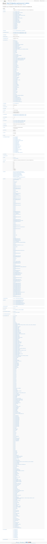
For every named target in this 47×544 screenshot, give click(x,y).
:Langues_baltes (16, 72)
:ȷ (14, 318)
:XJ (14, 512)
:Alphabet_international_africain (17, 337)
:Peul (14, 482)
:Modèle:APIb (15, 151)
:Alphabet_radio (16, 46)
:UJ (14, 509)
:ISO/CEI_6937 (16, 416)
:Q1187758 (15, 24)
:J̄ (14, 443)
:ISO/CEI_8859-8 (16, 425)
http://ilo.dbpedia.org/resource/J (17, 228)
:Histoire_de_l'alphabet (16, 412)
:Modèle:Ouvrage (16, 141)
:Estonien (15, 62)
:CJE (14, 377)
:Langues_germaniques (17, 73)
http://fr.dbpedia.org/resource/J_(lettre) (18, 3)
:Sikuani (15, 494)
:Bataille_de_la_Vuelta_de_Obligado (18, 309)
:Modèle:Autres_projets (16, 139)
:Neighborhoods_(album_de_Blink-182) (18, 470)
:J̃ (14, 442)
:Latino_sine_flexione (16, 460)
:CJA (14, 373)
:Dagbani (15, 396)
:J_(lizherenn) (15, 194)
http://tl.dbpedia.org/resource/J (16, 268)
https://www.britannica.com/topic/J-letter (17, 175)
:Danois (15, 397)
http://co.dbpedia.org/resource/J (17, 288)
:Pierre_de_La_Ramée (16, 484)
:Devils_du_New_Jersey (17, 398)
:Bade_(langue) (16, 363)
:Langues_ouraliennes (16, 74)
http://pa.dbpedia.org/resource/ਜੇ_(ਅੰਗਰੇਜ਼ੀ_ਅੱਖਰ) (18, 250)
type (4, 135)
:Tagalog (15, 499)
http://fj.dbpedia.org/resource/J (16, 211)
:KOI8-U (15, 451)
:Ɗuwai (15, 315)
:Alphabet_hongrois (16, 336)
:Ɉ (14, 319)
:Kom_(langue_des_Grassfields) (18, 456)
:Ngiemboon (15, 472)
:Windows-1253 (16, 511)
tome (4, 132)
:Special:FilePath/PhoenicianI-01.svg (18, 302)
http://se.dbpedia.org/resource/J (17, 256)
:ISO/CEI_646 (15, 415)
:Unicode (15, 92)
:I (14, 414)
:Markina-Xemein (16, 522)
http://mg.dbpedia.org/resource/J (17, 240)
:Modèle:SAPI (15, 150)
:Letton (15, 76)
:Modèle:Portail (16, 143)
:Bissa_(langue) (16, 365)
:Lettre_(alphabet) (16, 462)
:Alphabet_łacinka (16, 354)
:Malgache (15, 96)
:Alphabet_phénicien (16, 45)
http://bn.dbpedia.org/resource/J (17, 193)
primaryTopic (5, 539)
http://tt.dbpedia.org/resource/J (16, 270)
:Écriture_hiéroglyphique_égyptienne (18, 95)
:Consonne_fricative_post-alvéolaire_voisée (19, 121)
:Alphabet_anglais (16, 13)
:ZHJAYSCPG (15, 518)
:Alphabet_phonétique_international (18, 44)
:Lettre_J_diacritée (16, 312)
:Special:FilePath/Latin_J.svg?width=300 (19, 30)
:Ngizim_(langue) (16, 473)
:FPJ (14, 404)
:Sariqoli (15, 493)
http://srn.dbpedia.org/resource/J (17, 296)
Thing (7, 4)
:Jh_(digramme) (16, 436)
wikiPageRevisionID (5, 38)
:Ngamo (15, 471)
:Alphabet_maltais (16, 20)
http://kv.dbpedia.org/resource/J (16, 290)
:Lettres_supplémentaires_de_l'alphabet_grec (19, 464)
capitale (4, 108)
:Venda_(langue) (16, 510)
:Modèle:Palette (16, 142)
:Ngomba (15, 474)
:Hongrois (15, 66)
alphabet (4, 103)
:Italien (15, 71)
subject (4, 157)
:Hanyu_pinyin (15, 65)
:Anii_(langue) (15, 357)
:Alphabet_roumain (16, 11)
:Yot (14, 93)
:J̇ (14, 444)
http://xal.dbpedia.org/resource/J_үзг (17, 280)
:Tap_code (15, 501)
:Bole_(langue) (16, 367)
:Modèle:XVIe (15, 148)
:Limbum (15, 465)
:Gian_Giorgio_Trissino (16, 406)
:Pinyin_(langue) (16, 485)
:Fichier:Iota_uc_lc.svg (16, 100)
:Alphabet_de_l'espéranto (17, 14)
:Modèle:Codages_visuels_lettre (18, 152)
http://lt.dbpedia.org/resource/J (16, 238)
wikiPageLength (5, 36)
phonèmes (5, 120)
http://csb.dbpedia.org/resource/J (17, 198)
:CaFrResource (15, 532)
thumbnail (4, 30)
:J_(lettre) (15, 306)
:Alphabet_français (16, 335)
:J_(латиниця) (16, 271)
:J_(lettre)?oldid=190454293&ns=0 (18, 298)
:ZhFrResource (15, 536)
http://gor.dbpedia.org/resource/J (17, 289)
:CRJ (14, 386)
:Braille (15, 368)
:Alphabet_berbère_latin (17, 330)
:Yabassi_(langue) (16, 513)
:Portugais (15, 83)
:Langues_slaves (16, 75)
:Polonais (15, 82)
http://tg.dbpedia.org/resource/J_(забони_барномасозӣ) (19, 266)
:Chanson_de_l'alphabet (17, 388)
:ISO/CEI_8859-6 (16, 423)
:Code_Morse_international (17, 55)
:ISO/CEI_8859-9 (16, 426)
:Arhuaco (15, 359)
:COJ (14, 385)
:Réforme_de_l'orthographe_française (18, 490)
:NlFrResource (15, 529)
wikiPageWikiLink (5, 315)
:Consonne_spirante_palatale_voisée (18, 122)
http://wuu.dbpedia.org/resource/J (17, 279)
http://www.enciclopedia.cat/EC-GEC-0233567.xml (19, 172)
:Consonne (15, 57)
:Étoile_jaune (15, 520)
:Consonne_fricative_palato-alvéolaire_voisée (19, 392)
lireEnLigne (5, 114)
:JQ (14, 435)
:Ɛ (14, 316)
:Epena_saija (15, 403)
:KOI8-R (15, 450)
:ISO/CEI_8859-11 (16, 417)
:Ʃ (14, 317)
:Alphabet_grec (16, 42)
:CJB (14, 374)
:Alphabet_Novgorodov (16, 326)
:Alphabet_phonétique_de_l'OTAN (18, 345)
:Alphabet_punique (16, 347)
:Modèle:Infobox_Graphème (17, 149)
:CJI (14, 378)
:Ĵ (14, 521)
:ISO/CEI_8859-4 (16, 421)
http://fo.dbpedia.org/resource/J (16, 212)
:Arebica (15, 358)
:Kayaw (15, 453)
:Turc (14, 90)
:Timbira (15, 503)
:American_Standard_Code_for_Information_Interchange (20, 355)
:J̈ (14, 445)
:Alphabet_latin (16, 43)
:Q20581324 (15, 25)
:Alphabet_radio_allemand (17, 47)
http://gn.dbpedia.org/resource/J (17, 219)
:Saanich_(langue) (16, 491)
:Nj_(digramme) (16, 475)
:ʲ (14, 320)
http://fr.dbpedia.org (15, 4)
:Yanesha (15, 514)
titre (4, 127)
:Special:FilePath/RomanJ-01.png (18, 304)
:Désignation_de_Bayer (17, 402)
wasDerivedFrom (5, 298)
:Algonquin (15, 325)
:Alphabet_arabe (16, 328)
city (4, 309)
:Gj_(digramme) (16, 407)
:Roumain (15, 86)
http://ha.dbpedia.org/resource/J (17, 221)
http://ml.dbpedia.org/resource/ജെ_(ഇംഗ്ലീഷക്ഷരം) (19, 242)
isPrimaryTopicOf (5, 306)
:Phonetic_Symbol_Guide (17, 483)
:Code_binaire (15, 56)
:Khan (15, 454)
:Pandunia (15, 81)
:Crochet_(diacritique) (16, 394)
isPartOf (4, 11)
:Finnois (15, 63)
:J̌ (14, 446)
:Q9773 (14, 182)
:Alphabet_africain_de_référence (18, 12)
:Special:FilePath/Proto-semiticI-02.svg (19, 303)
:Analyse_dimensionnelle (17, 356)
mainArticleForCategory (6, 311)
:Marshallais (15, 523)
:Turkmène (15, 91)
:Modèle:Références (16, 144)
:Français (15, 64)
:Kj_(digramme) (16, 455)
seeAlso (4, 171)
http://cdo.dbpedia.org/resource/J (17, 287)
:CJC (14, 375)
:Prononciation (15, 84)
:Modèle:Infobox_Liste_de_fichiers (18, 140)
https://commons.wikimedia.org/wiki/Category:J (18, 171)
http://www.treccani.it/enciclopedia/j (17, 173)
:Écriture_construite (16, 519)
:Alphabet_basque (16, 329)
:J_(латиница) (16, 241)
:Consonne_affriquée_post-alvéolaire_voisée (19, 120)
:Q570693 (15, 23)
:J (14, 53)
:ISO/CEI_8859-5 (16, 422)
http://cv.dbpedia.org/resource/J (16, 199)
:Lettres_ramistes (16, 463)
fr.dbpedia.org (24, 4)
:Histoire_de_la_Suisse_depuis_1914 (18, 413)
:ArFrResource (15, 531)
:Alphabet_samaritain (16, 349)
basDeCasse (5, 106)
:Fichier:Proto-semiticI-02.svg (17, 101)
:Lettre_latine (15, 54)
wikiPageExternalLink (6, 32)
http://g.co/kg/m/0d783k (16, 179)
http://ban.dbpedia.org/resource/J (17, 285)
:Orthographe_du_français (17, 480)
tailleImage (5, 125)
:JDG (14, 432)
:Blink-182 (15, 366)
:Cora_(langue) (16, 393)
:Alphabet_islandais (16, 338)
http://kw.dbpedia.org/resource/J (17, 291)
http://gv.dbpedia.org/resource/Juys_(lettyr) (18, 220)
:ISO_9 (15, 427)
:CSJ (14, 387)
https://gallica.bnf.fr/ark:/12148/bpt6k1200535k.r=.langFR (19, 33)
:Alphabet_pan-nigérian (16, 21)
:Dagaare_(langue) (16, 395)
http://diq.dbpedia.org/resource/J (17, 203)
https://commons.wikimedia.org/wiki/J (17, 174)
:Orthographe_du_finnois (17, 479)
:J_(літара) (15, 191)
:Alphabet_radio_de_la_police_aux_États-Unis (19, 348)
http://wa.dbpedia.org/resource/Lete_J (17, 277)
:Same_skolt (15, 492)
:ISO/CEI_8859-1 (16, 67)
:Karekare (15, 452)
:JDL (14, 433)
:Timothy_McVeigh (16, 504)
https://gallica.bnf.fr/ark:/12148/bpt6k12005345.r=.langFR (19, 32)
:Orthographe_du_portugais (17, 481)
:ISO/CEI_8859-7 (16, 424)
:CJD (14, 376)
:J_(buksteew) (16, 213)
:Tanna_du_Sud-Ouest (16, 500)
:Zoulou (15, 94)
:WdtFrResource (15, 537)
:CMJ (14, 383)
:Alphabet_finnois (16, 334)
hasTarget (4, 529)
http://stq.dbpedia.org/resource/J (17, 262)
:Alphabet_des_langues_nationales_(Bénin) (19, 15)
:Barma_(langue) (16, 364)
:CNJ (14, 384)
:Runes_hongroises (16, 489)
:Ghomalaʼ (15, 405)
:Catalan (15, 52)
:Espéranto (15, 61)
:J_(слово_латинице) (16, 261)
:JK (14, 434)
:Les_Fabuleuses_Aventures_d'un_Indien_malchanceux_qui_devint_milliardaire (23, 461)
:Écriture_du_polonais (16, 22)
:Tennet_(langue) (16, 502)
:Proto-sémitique (16, 85)
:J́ (14, 441)
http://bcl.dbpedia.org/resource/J (17, 286)
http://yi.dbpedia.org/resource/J (16, 281)
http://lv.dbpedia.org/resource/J (16, 239)
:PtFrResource (15, 530)
